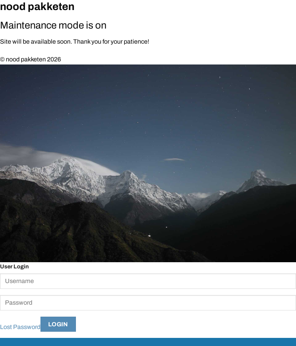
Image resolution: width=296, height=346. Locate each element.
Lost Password (20, 327)
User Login (14, 266)
